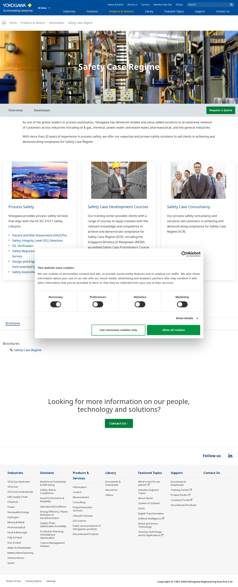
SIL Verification (22, 246)
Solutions (92, 11)
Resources (111, 490)
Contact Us (223, 11)
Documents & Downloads (113, 483)
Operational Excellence (53, 506)
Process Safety (21, 206)
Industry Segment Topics (148, 491)
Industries (69, 11)
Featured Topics (174, 11)
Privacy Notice (34, 581)
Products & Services (121, 11)
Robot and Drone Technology (148, 525)
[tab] (13, 323)
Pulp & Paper (14, 537)
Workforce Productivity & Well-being (53, 483)
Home (13, 23)
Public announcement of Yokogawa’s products (87, 527)
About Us (132, 4)
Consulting (79, 502)
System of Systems (149, 503)
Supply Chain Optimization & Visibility (53, 524)
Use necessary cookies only (118, 329)
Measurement (81, 497)
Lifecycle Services (83, 515)
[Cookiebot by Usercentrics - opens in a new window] (184, 254)
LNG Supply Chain (17, 496)
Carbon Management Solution (52, 544)
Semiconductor (16, 557)
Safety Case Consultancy (188, 206)
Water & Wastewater (19, 547)
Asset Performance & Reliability (52, 499)
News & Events (116, 4)
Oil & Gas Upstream (18, 481)
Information (56, 23)
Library (149, 11)
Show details (184, 318)
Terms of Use (13, 581)
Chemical (12, 502)
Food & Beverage (17, 532)
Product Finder (179, 495)
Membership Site (163, 4)
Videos (109, 495)
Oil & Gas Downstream (20, 491)
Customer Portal (180, 500)
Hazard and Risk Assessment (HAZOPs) (39, 235)
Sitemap (51, 581)
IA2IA (141, 508)
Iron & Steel (14, 542)
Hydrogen (13, 517)
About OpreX (145, 498)
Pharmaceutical (16, 527)
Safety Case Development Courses (118, 206)
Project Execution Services (82, 509)
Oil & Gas (12, 486)
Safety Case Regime (27, 350)
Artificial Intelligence (149, 518)
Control (77, 492)
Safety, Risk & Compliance (48, 491)
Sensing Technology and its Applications (150, 533)
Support (200, 11)
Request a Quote (220, 110)
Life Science (79, 520)
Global (179, 4)
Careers (145, 4)
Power (11, 507)
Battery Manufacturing (20, 552)
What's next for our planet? (149, 483)
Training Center (180, 490)
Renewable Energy (18, 512)
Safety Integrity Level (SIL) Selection (37, 240)
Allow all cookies (173, 329)
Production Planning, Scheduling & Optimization (52, 534)
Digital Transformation (151, 513)
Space (11, 563)
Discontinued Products (85, 534)
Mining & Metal (15, 522)
